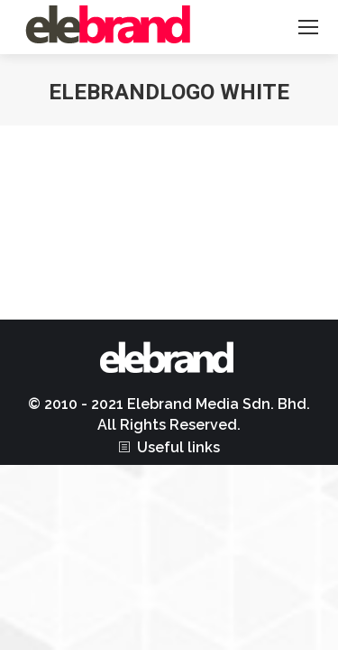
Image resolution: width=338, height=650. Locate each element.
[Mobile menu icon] (308, 27)
